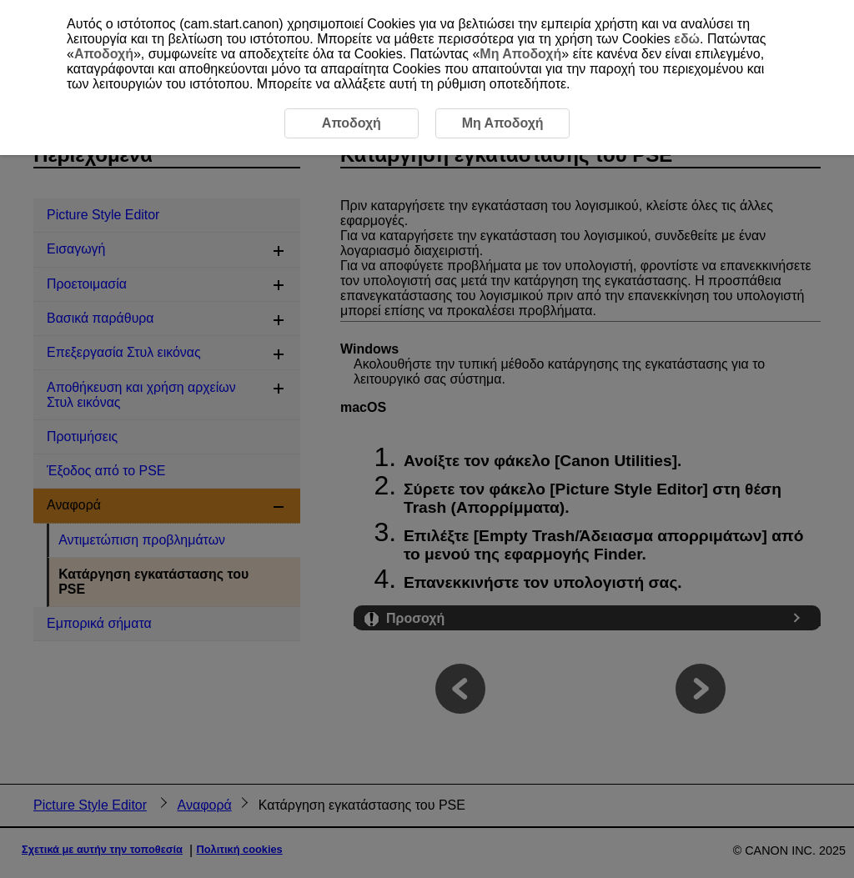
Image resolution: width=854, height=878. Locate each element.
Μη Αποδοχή (520, 54)
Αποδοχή (103, 54)
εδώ (687, 39)
